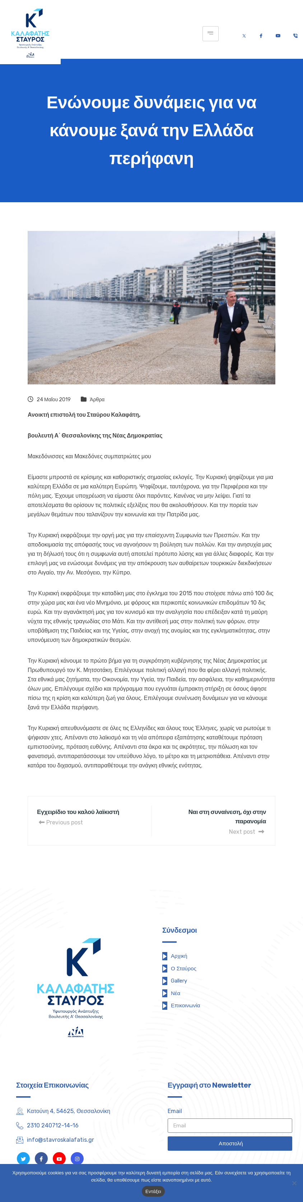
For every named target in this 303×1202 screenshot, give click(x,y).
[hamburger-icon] (210, 33)
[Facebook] (261, 33)
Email (175, 1111)
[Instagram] (77, 1158)
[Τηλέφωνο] (295, 33)
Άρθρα (97, 400)
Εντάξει (153, 1191)
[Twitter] (244, 33)
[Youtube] (278, 33)
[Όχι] (294, 1183)
